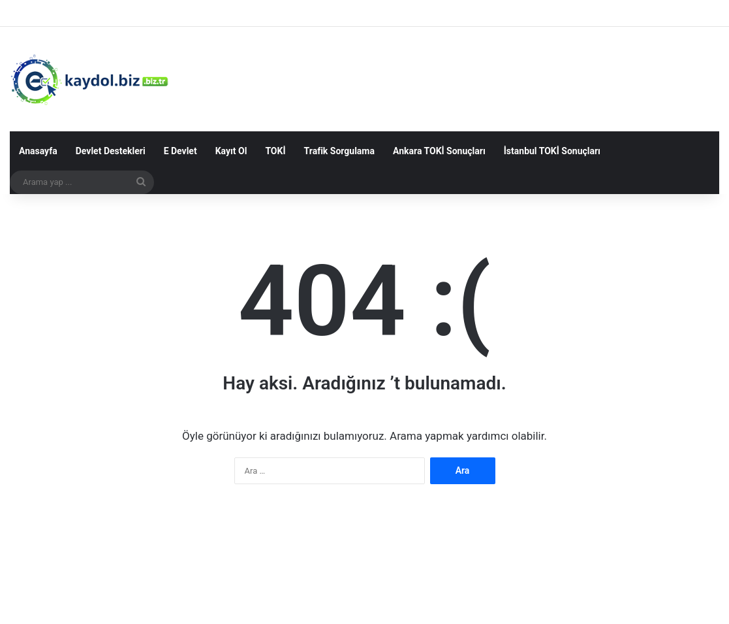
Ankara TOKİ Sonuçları (439, 151)
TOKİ (275, 151)
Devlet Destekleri (111, 151)
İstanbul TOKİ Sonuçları (552, 151)
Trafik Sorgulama (339, 151)
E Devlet (180, 151)
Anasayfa (38, 151)
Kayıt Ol (231, 151)
